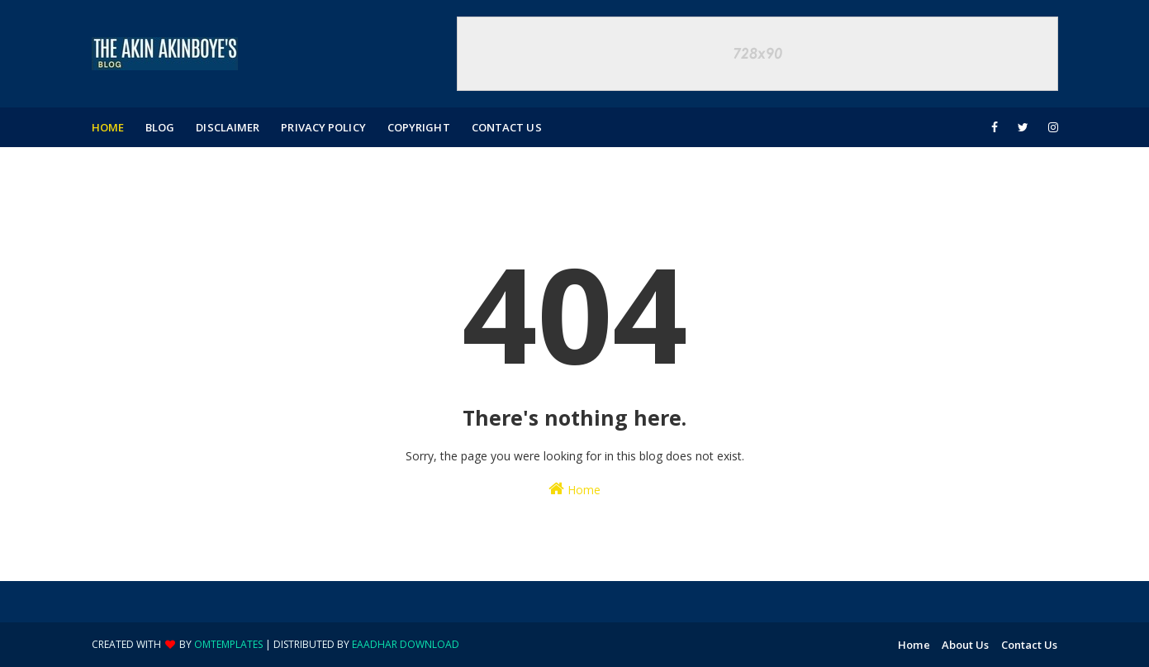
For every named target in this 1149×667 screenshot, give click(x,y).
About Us (966, 644)
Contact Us (1029, 644)
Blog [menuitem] (159, 127)
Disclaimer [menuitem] (227, 127)
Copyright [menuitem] (418, 127)
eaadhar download (405, 644)
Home (574, 489)
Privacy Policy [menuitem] (323, 127)
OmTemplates (228, 644)
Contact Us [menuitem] (507, 127)
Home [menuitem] (108, 127)
